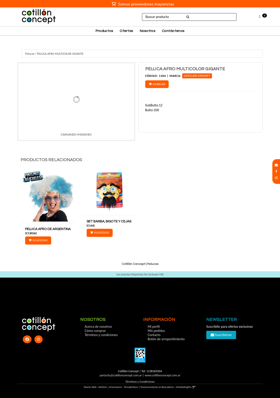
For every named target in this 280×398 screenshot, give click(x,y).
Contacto (154, 335)
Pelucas (29, 54)
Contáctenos (173, 31)
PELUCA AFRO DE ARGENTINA (48, 229)
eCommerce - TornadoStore (123, 387)
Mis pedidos (156, 331)
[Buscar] (187, 17)
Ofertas (126, 31)
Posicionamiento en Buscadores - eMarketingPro (165, 387)
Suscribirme (221, 335)
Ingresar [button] (159, 84)
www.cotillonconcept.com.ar (162, 375)
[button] (276, 165)
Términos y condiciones (101, 335)
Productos (104, 31)
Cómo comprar (95, 331)
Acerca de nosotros (98, 326)
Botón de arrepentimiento (166, 339)
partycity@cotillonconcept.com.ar (121, 375)
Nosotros (147, 31)
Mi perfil (154, 326)
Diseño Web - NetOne (95, 387)
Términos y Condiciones (140, 382)
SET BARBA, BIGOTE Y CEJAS (109, 221)
